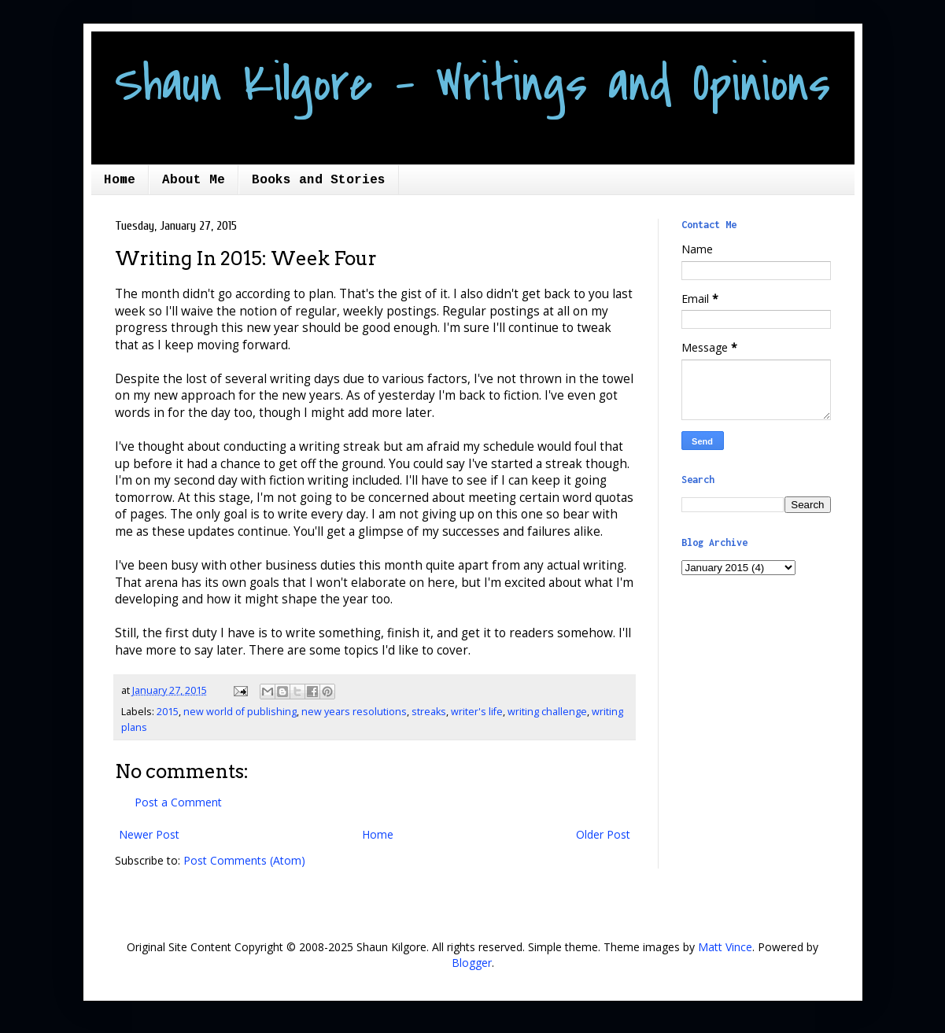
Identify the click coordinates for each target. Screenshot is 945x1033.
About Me (193, 180)
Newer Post (149, 834)
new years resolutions (354, 711)
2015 (168, 711)
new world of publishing (240, 711)
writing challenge (547, 711)
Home (119, 180)
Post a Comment (178, 802)
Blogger (472, 962)
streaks (429, 711)
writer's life (477, 711)
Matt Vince (725, 946)
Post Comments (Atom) (244, 860)
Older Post (603, 834)
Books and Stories (319, 180)
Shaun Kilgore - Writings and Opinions (472, 84)
